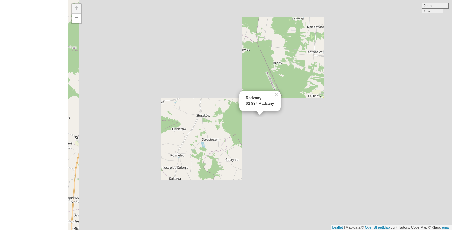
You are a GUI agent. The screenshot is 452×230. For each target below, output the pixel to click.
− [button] (77, 18)
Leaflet (337, 227)
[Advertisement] (34, 115)
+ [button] (77, 8)
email (446, 227)
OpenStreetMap (377, 227)
